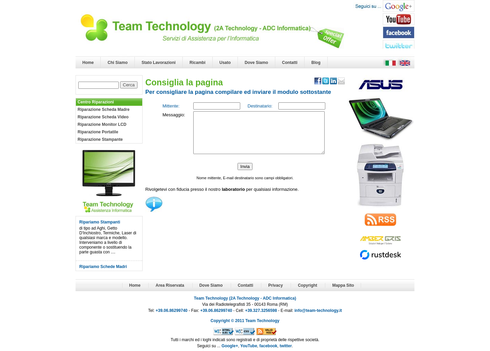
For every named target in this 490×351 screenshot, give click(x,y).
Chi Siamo (118, 62)
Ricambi (198, 62)
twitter (286, 346)
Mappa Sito (343, 285)
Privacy (275, 285)
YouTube (248, 346)
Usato (225, 62)
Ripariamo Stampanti (99, 222)
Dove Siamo (256, 62)
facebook (268, 346)
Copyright (307, 285)
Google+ (230, 346)
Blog (316, 62)
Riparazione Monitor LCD (102, 124)
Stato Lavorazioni (159, 62)
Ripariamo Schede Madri (103, 266)
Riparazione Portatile (98, 132)
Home (88, 62)
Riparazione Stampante (100, 139)
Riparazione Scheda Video (103, 117)
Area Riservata (170, 285)
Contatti (289, 62)
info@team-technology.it (318, 310)
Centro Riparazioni (96, 102)
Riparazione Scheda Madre (104, 109)
